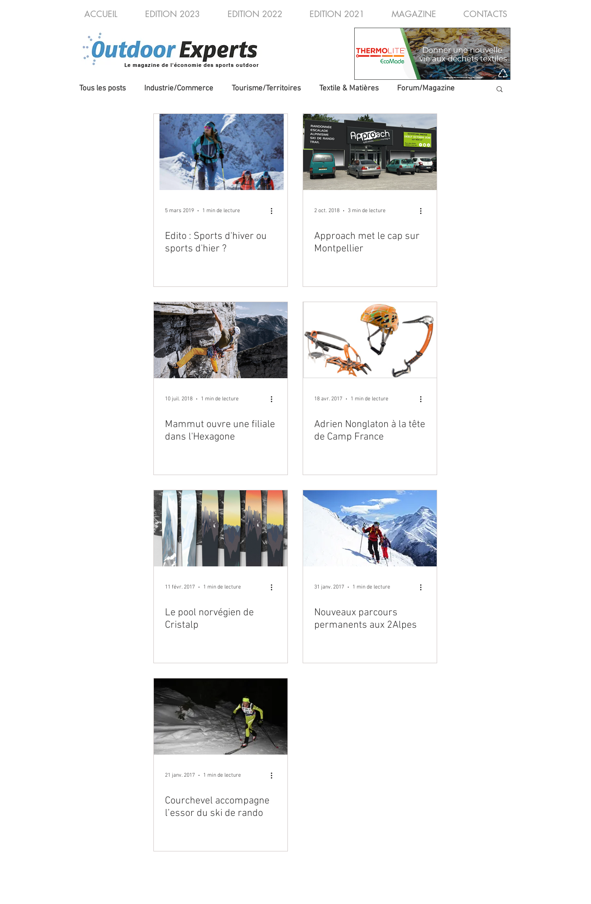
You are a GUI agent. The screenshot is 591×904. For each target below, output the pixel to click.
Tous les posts (102, 88)
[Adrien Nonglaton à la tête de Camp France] (370, 340)
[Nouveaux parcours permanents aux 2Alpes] (370, 528)
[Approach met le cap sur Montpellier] (370, 152)
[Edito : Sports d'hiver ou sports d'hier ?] (220, 152)
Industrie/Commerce (178, 88)
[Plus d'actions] (275, 210)
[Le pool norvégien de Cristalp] (220, 528)
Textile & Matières (349, 88)
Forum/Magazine (426, 88)
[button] (499, 90)
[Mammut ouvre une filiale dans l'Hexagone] (220, 340)
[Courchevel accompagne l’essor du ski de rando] (220, 716)
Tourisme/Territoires (266, 88)
